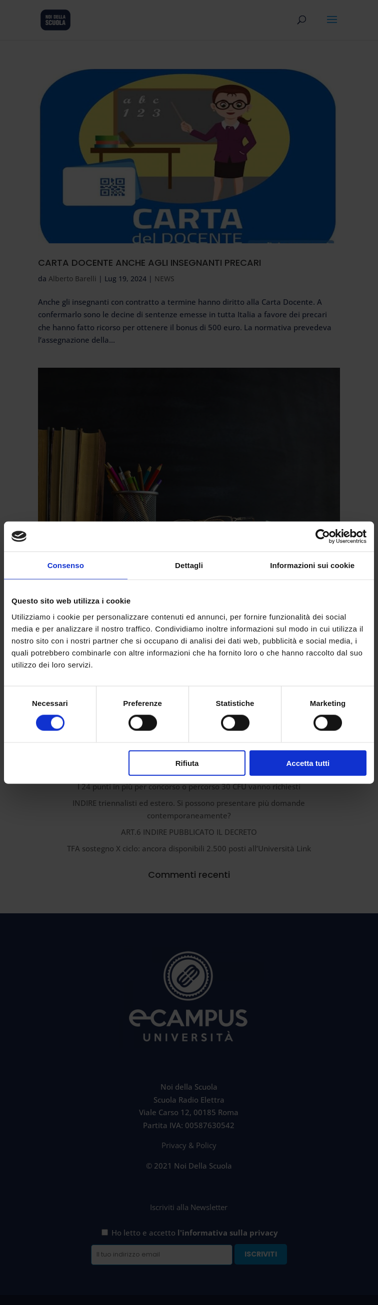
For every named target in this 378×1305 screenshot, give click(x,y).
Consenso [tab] (66, 565)
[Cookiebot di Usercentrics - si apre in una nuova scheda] (322, 536)
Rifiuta (187, 762)
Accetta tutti (308, 762)
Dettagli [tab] (189, 565)
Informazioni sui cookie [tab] (312, 565)
